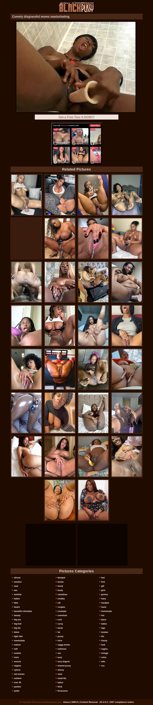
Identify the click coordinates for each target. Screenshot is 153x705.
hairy (103, 599)
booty (60, 586)
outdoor (18, 678)
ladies (104, 624)
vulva (103, 657)
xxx (103, 666)
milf (16, 649)
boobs (61, 582)
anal (16, 586)
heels (103, 607)
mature (17, 645)
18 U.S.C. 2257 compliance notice (116, 702)
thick (60, 687)
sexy (60, 657)
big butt (17, 624)
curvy (60, 624)
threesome (63, 691)
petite (16, 691)
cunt (60, 619)
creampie (62, 611)
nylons (17, 670)
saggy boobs (64, 645)
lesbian (104, 632)
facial (60, 628)
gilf (102, 586)
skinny (61, 670)
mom (16, 657)
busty (60, 590)
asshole (18, 594)
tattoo (60, 682)
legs (103, 628)
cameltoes (62, 594)
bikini (16, 632)
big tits (17, 628)
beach (17, 607)
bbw (16, 603)
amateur (18, 582)
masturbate (19, 640)
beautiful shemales (23, 611)
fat (59, 632)
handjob (105, 603)
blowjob (61, 578)
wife (103, 661)
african (17, 578)
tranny (104, 640)
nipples (17, 666)
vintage (104, 653)
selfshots (62, 649)
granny (104, 594)
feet (103, 578)
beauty (17, 615)
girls (103, 590)
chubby (61, 599)
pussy (60, 636)
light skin (18, 636)
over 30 (17, 682)
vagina (104, 649)
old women (19, 674)
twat (103, 645)
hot (102, 615)
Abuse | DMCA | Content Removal (80, 702)
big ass (17, 619)
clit (59, 603)
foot (103, 582)
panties (17, 687)
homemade (106, 611)
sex (59, 653)
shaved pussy (64, 666)
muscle (17, 661)
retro (60, 640)
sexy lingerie (64, 661)
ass (15, 590)
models (17, 653)
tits (102, 636)
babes (17, 599)
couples (61, 607)
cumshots (62, 615)
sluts (60, 674)
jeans (103, 619)
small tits (62, 678)
